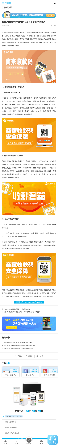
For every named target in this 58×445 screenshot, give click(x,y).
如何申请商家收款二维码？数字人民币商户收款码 (19, 342)
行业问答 (29, 356)
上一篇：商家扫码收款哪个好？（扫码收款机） (16, 309)
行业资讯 (8, 7)
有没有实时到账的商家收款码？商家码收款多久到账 (19, 345)
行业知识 (39, 356)
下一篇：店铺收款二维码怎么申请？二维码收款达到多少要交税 (21, 312)
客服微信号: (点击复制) (29, 302)
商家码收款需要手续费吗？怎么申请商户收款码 (18, 348)
